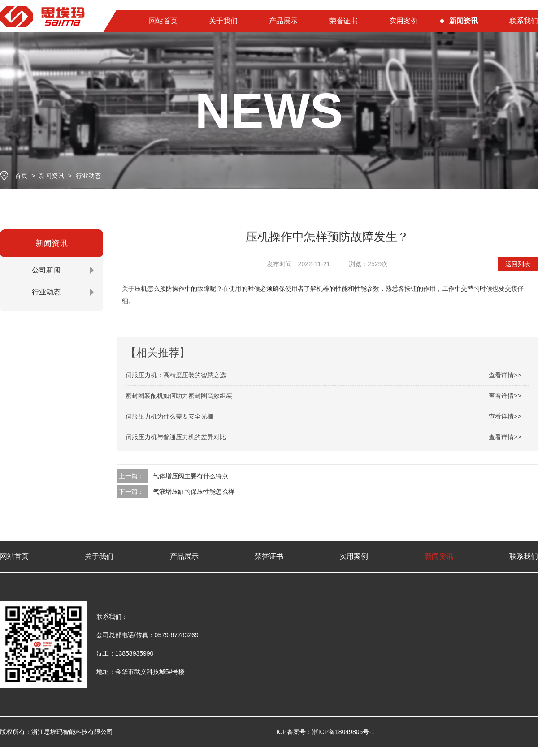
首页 (21, 175)
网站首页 (163, 21)
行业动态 (88, 175)
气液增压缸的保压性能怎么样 (193, 491)
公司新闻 (46, 270)
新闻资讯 (463, 21)
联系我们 (523, 21)
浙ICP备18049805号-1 (343, 731)
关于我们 (223, 21)
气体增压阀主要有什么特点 (190, 475)
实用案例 (403, 21)
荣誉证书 (343, 21)
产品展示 (283, 21)
